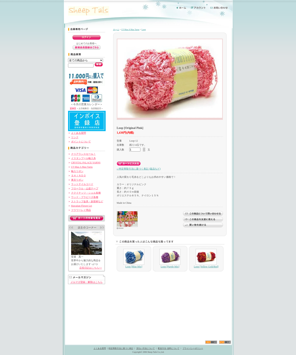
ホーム (116, 29)
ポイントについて (81, 141)
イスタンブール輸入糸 (83, 158)
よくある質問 (78, 133)
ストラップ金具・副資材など (87, 201)
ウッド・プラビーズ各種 (84, 197)
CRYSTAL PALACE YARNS (86, 162)
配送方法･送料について (168, 348)
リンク (75, 137)
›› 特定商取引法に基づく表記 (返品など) (139, 168)
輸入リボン (77, 171)
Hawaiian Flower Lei (81, 205)
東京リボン (77, 179)
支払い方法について (145, 348)
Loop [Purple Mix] (170, 258)
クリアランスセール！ (83, 154)
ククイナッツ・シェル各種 (86, 192)
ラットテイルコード (82, 184)
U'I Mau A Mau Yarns (82, 166)
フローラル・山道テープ (84, 188)
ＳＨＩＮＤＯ (78, 175)
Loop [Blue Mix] (133, 258)
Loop (143, 29)
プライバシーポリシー (193, 348)
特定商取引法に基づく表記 (121, 348)
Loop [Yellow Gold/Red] (206, 258)
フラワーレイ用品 (81, 210)
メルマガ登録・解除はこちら (87, 282)
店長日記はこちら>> (90, 267)
